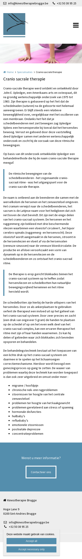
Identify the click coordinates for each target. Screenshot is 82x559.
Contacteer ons (41, 472)
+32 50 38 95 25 (64, 3)
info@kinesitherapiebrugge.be (25, 3)
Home (10, 72)
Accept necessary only (31, 549)
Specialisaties (24, 72)
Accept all (31, 541)
